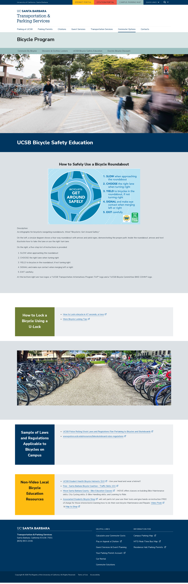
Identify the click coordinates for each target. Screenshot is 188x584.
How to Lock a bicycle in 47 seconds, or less (83, 315)
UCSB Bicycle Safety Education (87, 52)
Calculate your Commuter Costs (110, 537)
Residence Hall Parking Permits (148, 548)
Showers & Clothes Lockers (55, 52)
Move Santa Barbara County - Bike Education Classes (87, 492)
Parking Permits (45, 29)
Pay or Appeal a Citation (107, 542)
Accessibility (95, 576)
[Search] (166, 2)
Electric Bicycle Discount (119, 52)
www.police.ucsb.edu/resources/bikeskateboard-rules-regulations (93, 437)
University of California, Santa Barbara (32, 2)
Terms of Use (83, 576)
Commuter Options (127, 29)
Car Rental (101, 560)
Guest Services (78, 29)
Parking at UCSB (25, 29)
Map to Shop (71, 507)
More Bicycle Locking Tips (75, 320)
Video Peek (156, 504)
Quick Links (151, 2)
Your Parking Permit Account (109, 554)
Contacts (145, 29)
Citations (62, 29)
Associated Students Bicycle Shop (79, 500)
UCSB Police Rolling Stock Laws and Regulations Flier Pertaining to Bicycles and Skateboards (107, 432)
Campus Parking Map (130, 2)
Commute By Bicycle (27, 52)
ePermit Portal (83, 2)
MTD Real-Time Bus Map (146, 542)
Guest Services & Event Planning (111, 548)
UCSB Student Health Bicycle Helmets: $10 (84, 482)
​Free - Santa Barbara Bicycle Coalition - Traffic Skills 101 (89, 487)
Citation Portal (105, 2)
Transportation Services (102, 29)
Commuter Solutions (105, 566)
